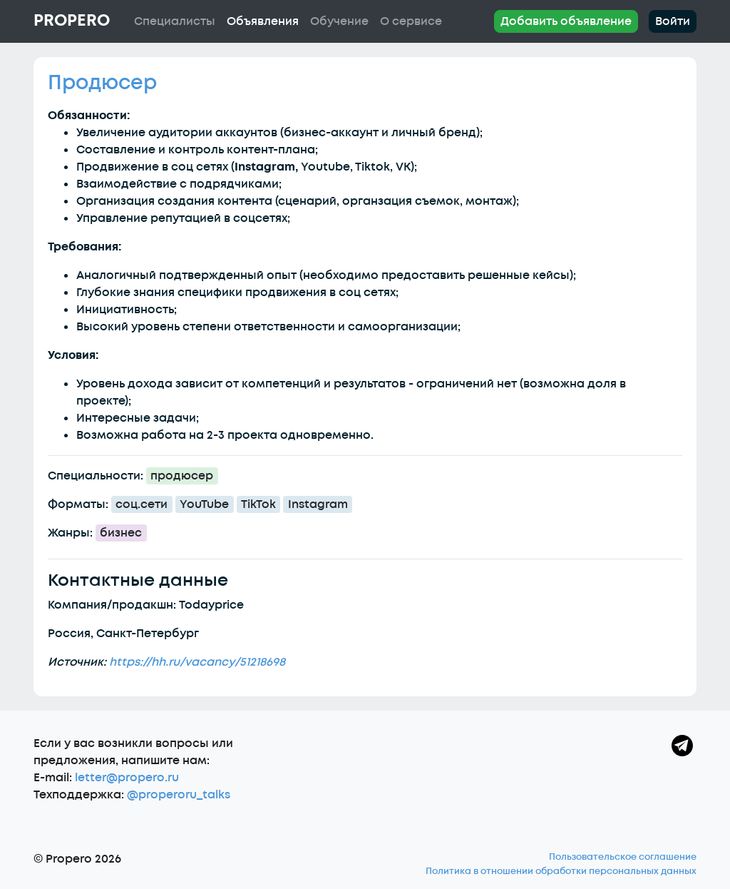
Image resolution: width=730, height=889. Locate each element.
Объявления (263, 21)
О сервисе (411, 21)
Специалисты (174, 21)
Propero (72, 20)
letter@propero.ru (127, 778)
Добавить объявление (566, 21)
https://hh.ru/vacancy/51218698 (197, 662)
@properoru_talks (178, 795)
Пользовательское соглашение (622, 856)
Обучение (339, 21)
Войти (672, 21)
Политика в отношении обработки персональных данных (561, 871)
